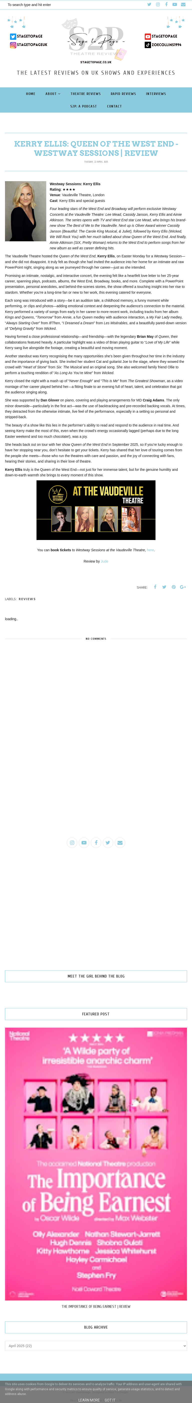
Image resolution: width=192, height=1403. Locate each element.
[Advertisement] (96, 795)
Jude (104, 561)
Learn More (89, 1400)
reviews (27, 599)
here (150, 550)
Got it (110, 1400)
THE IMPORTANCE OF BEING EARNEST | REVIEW (96, 1306)
